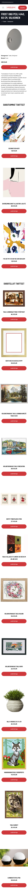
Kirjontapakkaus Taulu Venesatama (14, 466)
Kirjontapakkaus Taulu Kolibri (14, 614)
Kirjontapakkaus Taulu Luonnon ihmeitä (14, 413)
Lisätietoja (14, 67)
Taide (4, 21)
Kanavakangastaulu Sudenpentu (14, 772)
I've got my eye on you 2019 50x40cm (14, 259)
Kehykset (10, 21)
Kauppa (22, 7)
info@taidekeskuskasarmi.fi (7, 2)
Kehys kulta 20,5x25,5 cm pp (14, 361)
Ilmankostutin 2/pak (14, 878)
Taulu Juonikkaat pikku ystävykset (14, 312)
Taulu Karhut (14, 825)
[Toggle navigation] (3, 7)
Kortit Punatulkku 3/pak (14, 519)
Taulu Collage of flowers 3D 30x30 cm (14, 557)
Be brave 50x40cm (14, 148)
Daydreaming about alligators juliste (14, 204)
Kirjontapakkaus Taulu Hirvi (14, 666)
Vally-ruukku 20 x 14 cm (14, 722)
